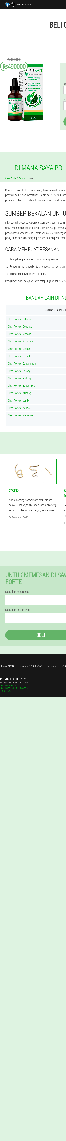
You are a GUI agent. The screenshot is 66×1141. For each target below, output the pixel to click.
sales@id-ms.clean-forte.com (14, 682)
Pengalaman (7, 665)
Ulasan (52, 665)
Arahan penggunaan (31, 665)
